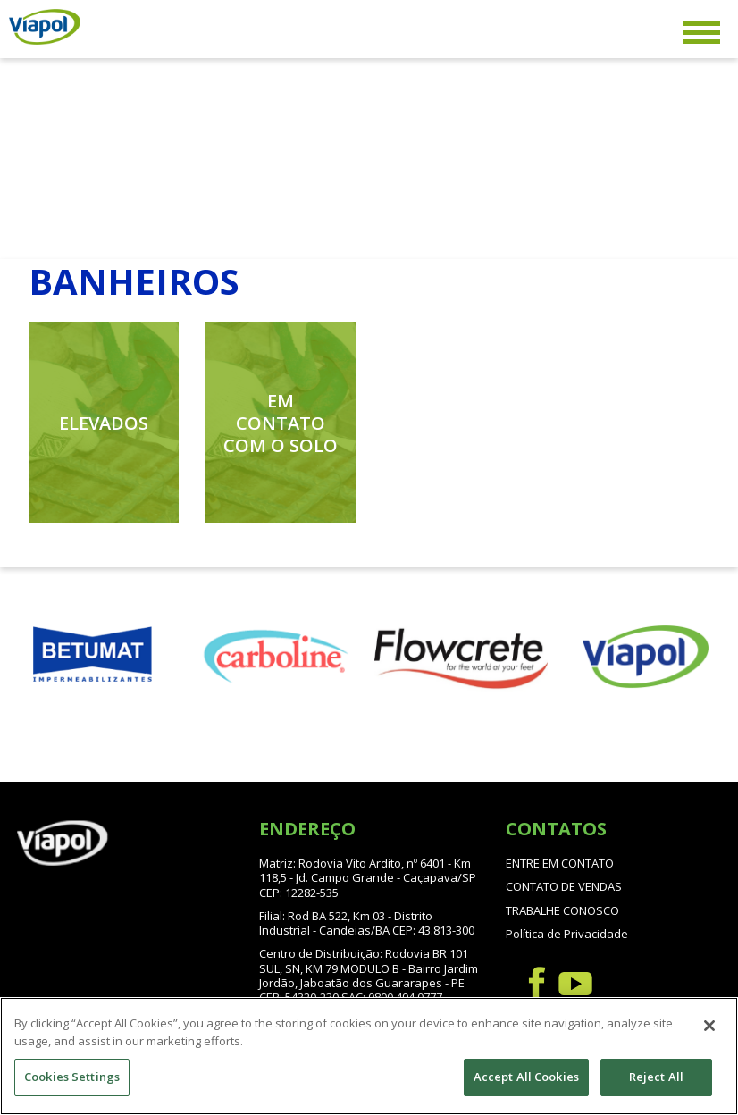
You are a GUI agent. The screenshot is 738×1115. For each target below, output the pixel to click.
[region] (369, 1056)
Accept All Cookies (526, 1077)
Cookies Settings (72, 1077)
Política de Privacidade (567, 934)
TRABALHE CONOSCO (562, 910)
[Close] (709, 1025)
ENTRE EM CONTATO (560, 863)
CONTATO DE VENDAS (564, 886)
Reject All (656, 1077)
